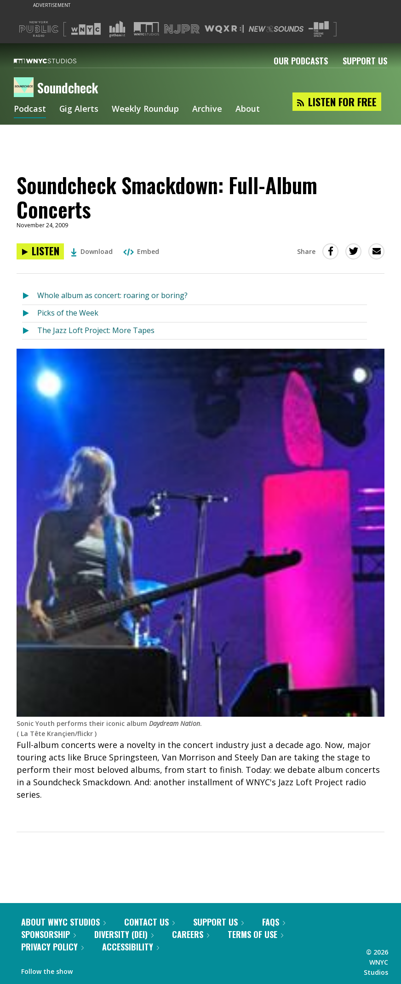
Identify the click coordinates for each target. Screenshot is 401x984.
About (248, 109)
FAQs (273, 922)
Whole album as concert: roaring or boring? (112, 295)
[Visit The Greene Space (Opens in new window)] (319, 29)
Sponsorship (48, 934)
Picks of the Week (67, 313)
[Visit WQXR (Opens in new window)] (224, 29)
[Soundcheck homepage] (25, 87)
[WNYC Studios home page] (56, 61)
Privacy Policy (52, 947)
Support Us (365, 61)
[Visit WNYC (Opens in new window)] (86, 29)
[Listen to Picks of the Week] (29, 313)
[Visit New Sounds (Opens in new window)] (276, 29)
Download (92, 251)
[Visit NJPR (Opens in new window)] (182, 29)
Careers (190, 934)
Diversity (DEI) (124, 934)
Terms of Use (255, 934)
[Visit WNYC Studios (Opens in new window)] (146, 28)
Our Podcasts (301, 61)
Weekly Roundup (145, 109)
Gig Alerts (79, 109)
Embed (141, 251)
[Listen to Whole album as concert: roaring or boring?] (29, 296)
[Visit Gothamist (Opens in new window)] (117, 29)
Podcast (30, 109)
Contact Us (149, 922)
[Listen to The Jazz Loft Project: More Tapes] (29, 331)
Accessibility (130, 947)
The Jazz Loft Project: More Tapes (96, 330)
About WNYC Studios (63, 922)
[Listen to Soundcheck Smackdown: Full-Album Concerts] (40, 251)
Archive (208, 109)
